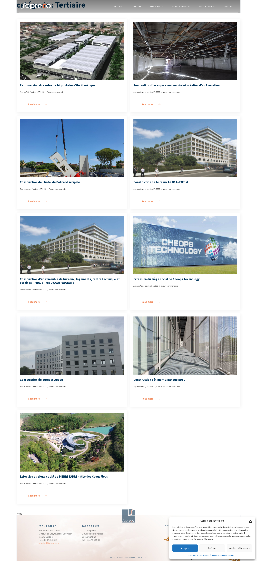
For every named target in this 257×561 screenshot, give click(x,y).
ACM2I (167, 526)
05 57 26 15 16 (93, 541)
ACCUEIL (118, 6)
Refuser (212, 548)
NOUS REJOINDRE (207, 6)
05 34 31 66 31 (50, 541)
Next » (20, 513)
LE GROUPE (136, 6)
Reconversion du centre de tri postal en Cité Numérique (58, 85)
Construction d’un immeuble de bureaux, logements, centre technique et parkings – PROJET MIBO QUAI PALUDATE (70, 281)
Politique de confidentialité (199, 555)
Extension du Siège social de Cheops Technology (166, 279)
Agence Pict (142, 557)
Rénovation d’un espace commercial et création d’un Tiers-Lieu (176, 85)
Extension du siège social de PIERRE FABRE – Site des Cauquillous (64, 476)
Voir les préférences (239, 548)
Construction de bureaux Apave (41, 380)
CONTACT (229, 6)
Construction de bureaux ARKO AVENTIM (160, 182)
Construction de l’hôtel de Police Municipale (50, 182)
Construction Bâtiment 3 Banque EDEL (159, 380)
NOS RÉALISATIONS (181, 6)
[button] (250, 520)
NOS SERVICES (156, 6)
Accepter (185, 548)
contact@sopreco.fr (49, 544)
